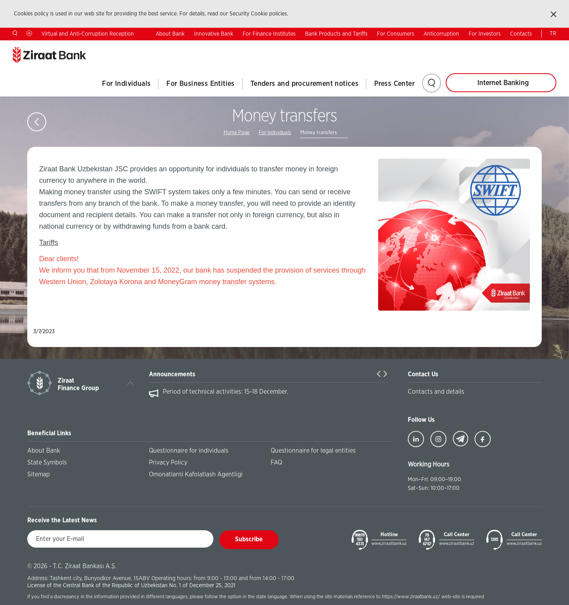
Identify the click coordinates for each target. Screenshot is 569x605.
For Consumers (395, 34)
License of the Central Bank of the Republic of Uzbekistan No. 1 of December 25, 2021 (131, 585)
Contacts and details (436, 392)
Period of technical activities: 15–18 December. (225, 392)
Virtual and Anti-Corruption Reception (87, 34)
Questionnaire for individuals (188, 451)
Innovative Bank (213, 34)
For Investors (485, 34)
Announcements (172, 374)
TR (553, 33)
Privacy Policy (168, 462)
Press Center (394, 83)
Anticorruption (441, 34)
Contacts (521, 34)
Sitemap (38, 474)
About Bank (170, 34)
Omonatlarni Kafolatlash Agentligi (196, 474)
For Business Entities (200, 83)
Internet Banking (503, 83)
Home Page (237, 132)
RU (528, 46)
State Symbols (47, 462)
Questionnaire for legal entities (313, 451)
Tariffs (48, 243)
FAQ (276, 462)
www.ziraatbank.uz (389, 543)
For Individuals (126, 83)
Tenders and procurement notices (304, 83)
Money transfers (318, 132)
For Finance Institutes (269, 34)
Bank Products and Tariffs (336, 34)
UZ (553, 46)
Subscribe (249, 539)
